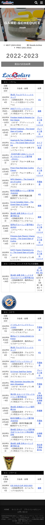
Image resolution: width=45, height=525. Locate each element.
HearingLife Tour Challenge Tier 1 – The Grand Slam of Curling (22, 142)
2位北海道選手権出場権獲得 (39, 398)
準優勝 (39, 411)
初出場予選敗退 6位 (39, 447)
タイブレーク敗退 (39, 145)
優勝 (39, 111)
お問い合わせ (23, 512)
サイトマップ (17, 509)
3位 (39, 100)
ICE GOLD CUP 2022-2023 (21, 485)
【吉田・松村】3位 (39, 270)
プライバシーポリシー (32, 509)
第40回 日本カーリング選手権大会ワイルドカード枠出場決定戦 (22, 432)
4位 (39, 194)
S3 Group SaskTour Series (21, 371)
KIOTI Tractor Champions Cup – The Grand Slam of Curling (22, 252)
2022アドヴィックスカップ (21, 109)
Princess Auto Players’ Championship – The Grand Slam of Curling (22, 238)
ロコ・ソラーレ (25, 523)
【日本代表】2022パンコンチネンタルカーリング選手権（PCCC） (22, 156)
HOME (6, 509)
